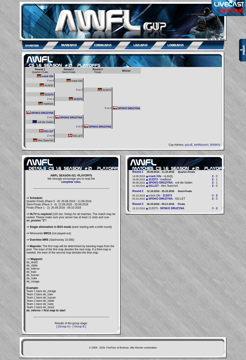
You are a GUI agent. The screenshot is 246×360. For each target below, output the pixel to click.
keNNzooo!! (201, 144)
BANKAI (215, 144)
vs (50, 80)
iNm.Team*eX (43, 140)
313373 (104, 89)
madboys (46, 103)
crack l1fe (45, 76)
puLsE (189, 144)
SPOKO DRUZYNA (126, 108)
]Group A (63, 326)
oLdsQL (47, 85)
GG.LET (46, 131)
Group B (79, 326)
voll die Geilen (43, 121)
